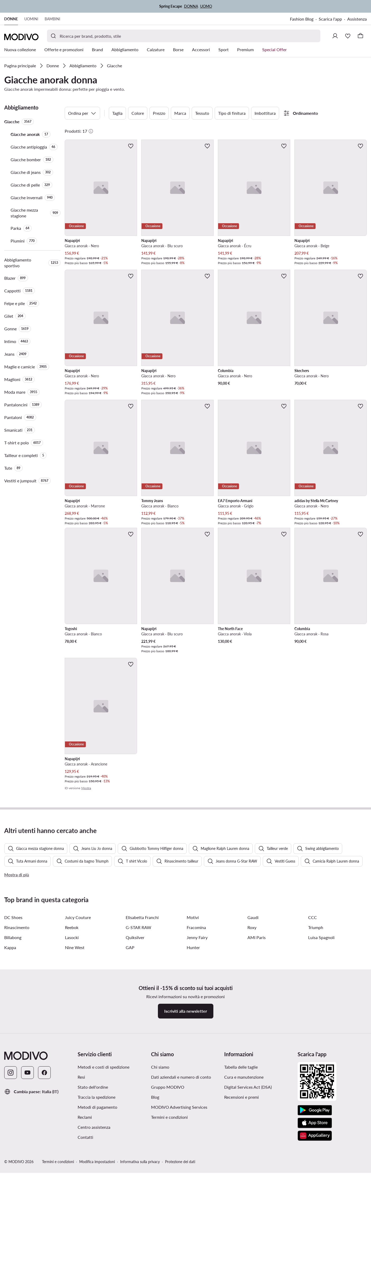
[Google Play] (315, 1246)
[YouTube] (27, 1208)
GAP (130, 1083)
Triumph (315, 1063)
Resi (81, 1212)
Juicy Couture (78, 1053)
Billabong (12, 1073)
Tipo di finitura (232, 113)
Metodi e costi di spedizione (103, 1202)
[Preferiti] (347, 36)
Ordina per (82, 113)
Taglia (117, 113)
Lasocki (72, 1073)
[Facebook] (44, 1208)
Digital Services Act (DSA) (248, 1222)
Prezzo (159, 113)
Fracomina (196, 1063)
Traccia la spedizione (96, 1232)
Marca (180, 113)
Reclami (85, 1252)
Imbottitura (265, 113)
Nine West (74, 1083)
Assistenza (357, 18)
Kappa (10, 1083)
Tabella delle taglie (241, 1202)
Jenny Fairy (197, 1073)
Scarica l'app (330, 18)
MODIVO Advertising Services (179, 1242)
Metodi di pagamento (97, 1242)
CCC (312, 1053)
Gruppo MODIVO (167, 1222)
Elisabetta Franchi (142, 1053)
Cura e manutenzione (244, 1212)
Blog (155, 1232)
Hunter (193, 1083)
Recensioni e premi (241, 1232)
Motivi (193, 1053)
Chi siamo (160, 1202)
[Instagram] (10, 1208)
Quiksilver (135, 1073)
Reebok (71, 1063)
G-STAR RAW (138, 1063)
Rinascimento (16, 1063)
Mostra (86, 788)
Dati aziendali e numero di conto (181, 1212)
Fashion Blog (301, 18)
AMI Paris (256, 1073)
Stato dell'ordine (93, 1222)
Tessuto (202, 113)
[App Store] (315, 1259)
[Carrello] (360, 36)
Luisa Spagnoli (321, 1073)
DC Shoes (13, 1053)
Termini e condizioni (169, 1252)
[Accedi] (335, 36)
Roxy (251, 1063)
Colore (138, 113)
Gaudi (253, 1053)
